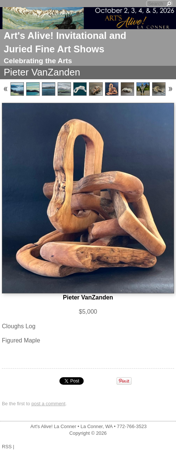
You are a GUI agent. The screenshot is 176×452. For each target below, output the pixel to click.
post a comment (48, 403)
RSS (7, 446)
